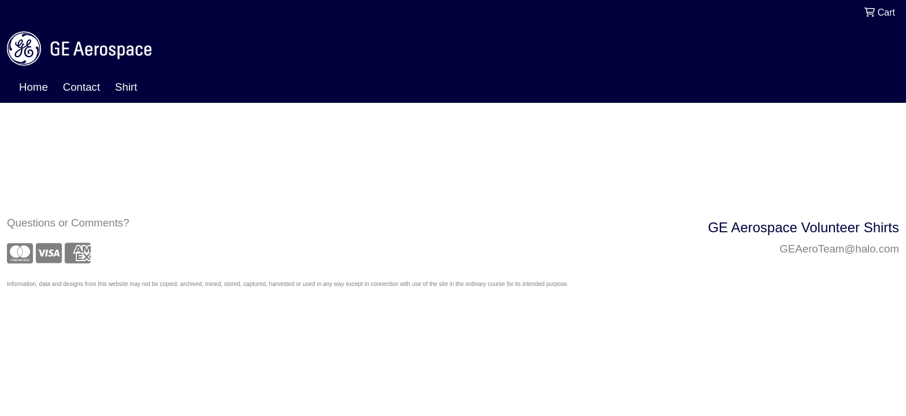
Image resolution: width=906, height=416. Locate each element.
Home (33, 87)
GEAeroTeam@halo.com (839, 249)
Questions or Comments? (68, 223)
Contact (81, 87)
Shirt (126, 87)
